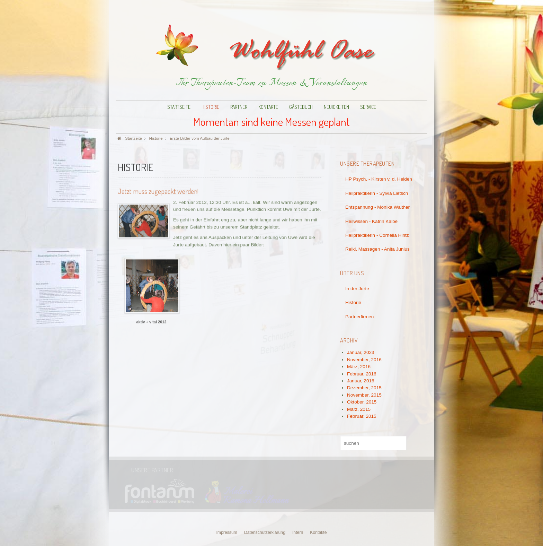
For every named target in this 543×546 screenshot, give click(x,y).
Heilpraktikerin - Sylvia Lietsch (376, 193)
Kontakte (268, 107)
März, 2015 (359, 409)
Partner (238, 107)
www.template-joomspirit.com (540, 513)
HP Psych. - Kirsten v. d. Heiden (378, 179)
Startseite (178, 107)
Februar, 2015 (361, 416)
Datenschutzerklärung (264, 532)
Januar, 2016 (360, 380)
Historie (210, 107)
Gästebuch (301, 107)
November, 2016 (364, 359)
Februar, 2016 (361, 373)
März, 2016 (359, 366)
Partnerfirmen (359, 316)
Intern (297, 532)
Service (368, 107)
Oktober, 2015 (361, 402)
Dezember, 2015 (364, 387)
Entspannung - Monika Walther (377, 207)
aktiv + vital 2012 (151, 321)
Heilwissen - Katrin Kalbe (371, 221)
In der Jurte (357, 288)
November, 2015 (364, 395)
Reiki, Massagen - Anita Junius (377, 249)
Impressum (226, 532)
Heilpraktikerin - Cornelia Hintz (377, 235)
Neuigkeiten (336, 107)
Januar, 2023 (360, 352)
